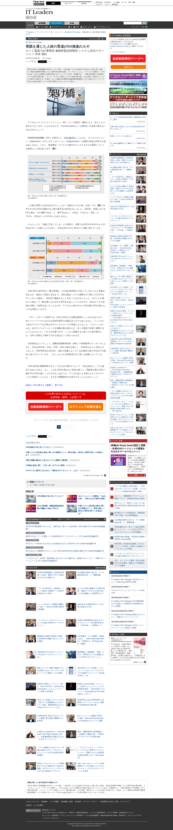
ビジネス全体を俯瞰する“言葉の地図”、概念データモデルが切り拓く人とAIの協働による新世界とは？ (91, 590)
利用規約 (44, 801)
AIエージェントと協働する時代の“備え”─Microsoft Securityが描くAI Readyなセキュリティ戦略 (90, 718)
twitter (27, 17)
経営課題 (42, 23)
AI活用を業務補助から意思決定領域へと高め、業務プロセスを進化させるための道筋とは (50, 574)
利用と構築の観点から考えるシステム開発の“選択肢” (47, 460)
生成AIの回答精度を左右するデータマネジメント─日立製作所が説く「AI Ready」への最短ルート (90, 622)
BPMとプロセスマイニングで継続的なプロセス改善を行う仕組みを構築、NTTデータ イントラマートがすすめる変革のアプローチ (122, 419)
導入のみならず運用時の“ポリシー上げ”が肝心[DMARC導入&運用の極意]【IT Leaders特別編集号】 (65, 551)
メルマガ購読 (54, 801)
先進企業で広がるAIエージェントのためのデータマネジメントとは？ (50, 654)
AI (71, 27)
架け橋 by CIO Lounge (72, 32)
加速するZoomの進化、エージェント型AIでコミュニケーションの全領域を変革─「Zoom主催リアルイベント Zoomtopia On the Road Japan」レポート (91, 689)
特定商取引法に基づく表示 (109, 801)
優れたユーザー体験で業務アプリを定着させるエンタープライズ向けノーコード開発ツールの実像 (50, 670)
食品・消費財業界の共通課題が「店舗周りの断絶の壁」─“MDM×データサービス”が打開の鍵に (90, 734)
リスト (49, 61)
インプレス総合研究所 (97, 812)
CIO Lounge (46, 58)
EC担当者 (107, 2)
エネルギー (98, 4)
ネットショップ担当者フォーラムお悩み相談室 (83, 815)
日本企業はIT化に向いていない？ (39, 447)
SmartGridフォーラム (126, 812)
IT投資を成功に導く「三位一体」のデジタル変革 (45, 465)
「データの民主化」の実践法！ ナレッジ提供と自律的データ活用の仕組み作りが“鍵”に (50, 590)
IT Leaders (39, 12)
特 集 (72, 23)
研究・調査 (131, 2)
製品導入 (84, 3)
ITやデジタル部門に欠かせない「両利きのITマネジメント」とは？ (52, 471)
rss (34, 17)
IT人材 (48, 485)
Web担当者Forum (82, 812)
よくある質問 (38, 805)
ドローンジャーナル (134, 815)
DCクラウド (69, 3)
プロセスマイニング (59, 27)
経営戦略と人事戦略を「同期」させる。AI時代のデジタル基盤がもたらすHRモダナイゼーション (90, 654)
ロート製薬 (33, 485)
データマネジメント (103, 27)
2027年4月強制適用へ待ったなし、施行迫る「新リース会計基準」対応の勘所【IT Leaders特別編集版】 (65, 527)
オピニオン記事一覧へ (97, 39)
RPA (77, 27)
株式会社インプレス (49, 810)
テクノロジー (57, 23)
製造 (53, 485)
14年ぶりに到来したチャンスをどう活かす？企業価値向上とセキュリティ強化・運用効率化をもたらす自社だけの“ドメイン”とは (121, 330)
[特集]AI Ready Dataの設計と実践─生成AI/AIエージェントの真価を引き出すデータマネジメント (128, 448)
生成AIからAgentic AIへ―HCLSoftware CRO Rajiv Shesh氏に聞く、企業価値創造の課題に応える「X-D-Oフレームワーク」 (121, 372)
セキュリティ (88, 27)
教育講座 (115, 4)
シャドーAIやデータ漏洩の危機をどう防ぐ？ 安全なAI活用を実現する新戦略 (50, 606)
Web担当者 (98, 2)
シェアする (31, 61)
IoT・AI (124, 2)
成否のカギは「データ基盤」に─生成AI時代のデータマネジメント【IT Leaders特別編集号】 (62, 536)
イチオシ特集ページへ (136, 475)
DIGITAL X (122, 815)
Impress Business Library (119, 46)
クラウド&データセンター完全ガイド (55, 812)
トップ (30, 25)
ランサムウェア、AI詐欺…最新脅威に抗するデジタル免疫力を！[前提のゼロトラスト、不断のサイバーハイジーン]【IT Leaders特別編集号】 (66, 559)
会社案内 (78, 801)
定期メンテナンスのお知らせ (121, 136)
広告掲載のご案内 (67, 801)
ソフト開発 (116, 2)
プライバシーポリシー (90, 801)
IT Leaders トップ (32, 32)
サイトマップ (125, 801)
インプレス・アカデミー (50, 818)
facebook (31, 17)
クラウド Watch (112, 812)
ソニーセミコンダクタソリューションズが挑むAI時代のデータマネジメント (50, 622)
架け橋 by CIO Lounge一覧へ (95, 475)
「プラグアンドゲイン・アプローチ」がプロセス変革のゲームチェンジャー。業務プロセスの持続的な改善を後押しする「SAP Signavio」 (90, 752)
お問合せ (29, 805)
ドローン (107, 4)
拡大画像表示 (32, 198)
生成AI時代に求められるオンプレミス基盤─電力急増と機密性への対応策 (50, 718)
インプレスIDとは (118, 52)
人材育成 (42, 485)
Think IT (72, 812)
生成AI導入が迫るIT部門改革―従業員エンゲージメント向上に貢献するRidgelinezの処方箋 (90, 702)
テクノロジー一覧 (46, 32)
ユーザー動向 (43, 27)
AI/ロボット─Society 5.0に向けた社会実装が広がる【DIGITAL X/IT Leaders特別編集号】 (61, 544)
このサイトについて (32, 801)
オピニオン (58, 32)
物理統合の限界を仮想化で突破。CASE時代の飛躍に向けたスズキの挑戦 (50, 638)
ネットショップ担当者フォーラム (53, 815)
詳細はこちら (138, 662)
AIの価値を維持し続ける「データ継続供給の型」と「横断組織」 (121, 169)
